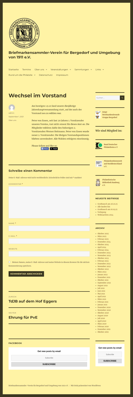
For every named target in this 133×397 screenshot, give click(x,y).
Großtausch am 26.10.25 (108, 204)
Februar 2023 (103, 261)
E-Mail (13, 236)
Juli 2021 (101, 288)
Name (12, 223)
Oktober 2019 (103, 332)
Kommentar (16, 184)
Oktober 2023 (103, 258)
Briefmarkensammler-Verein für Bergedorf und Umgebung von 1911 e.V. (38, 386)
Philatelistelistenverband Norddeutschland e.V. (113, 164)
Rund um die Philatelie (20, 75)
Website (13, 249)
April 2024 (102, 247)
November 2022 (104, 266)
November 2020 (104, 310)
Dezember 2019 (104, 329)
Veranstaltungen (59, 69)
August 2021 (103, 285)
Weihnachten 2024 (105, 215)
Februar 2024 (103, 250)
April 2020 (102, 321)
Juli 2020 (101, 318)
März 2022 (102, 272)
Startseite (14, 69)
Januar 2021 (102, 305)
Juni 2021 (101, 291)
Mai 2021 (101, 294)
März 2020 (102, 324)
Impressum (62, 75)
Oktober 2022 (103, 269)
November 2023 (104, 255)
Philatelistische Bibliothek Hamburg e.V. (110, 182)
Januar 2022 (103, 275)
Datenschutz (45, 75)
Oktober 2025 (103, 234)
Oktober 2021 (103, 280)
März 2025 (102, 236)
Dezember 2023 (104, 253)
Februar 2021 (103, 302)
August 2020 (103, 316)
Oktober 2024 (103, 244)
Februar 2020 (103, 326)
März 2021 (102, 299)
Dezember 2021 (104, 277)
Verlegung (102, 212)
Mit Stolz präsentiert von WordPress (86, 386)
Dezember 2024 (104, 242)
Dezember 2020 (104, 307)
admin (11, 113)
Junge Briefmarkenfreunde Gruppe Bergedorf (110, 115)
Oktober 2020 (103, 313)
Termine (26, 69)
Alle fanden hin (104, 207)
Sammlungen (82, 69)
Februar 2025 (103, 239)
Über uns (39, 69)
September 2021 (104, 283)
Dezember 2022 (104, 264)
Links (98, 69)
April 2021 (102, 296)
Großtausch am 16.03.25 (107, 209)
